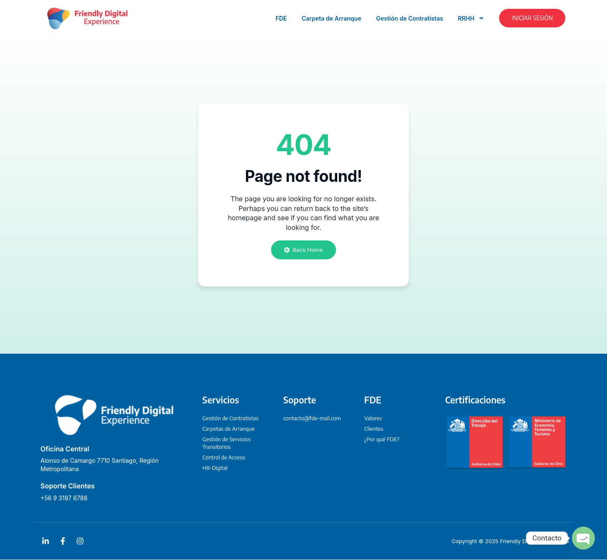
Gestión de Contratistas (409, 18)
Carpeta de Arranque (332, 18)
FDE (281, 18)
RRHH (471, 18)
